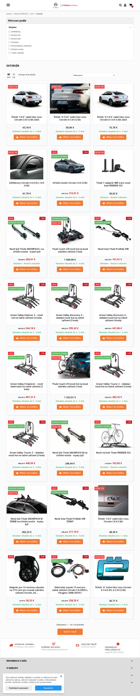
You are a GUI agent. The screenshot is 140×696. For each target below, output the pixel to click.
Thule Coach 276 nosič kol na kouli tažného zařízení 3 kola (70, 250)
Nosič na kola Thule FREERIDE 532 (113, 452)
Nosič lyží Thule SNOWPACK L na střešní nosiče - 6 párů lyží (27, 250)
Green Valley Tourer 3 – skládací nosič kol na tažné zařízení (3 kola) (27, 454)
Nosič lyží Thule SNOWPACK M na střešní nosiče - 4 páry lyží (69, 454)
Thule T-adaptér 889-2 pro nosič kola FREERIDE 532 (113, 184)
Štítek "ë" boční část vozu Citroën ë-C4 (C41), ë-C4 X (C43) (113, 589)
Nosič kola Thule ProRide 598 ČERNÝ (70, 520)
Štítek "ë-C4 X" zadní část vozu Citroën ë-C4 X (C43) (70, 118)
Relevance (95, 75)
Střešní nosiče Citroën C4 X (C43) (70, 182)
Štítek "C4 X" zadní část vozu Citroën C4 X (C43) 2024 (26, 118)
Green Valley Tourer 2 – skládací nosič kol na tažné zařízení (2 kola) (113, 385)
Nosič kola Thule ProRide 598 (113, 248)
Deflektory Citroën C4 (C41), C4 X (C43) (26, 184)
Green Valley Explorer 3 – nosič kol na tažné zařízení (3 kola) (26, 316)
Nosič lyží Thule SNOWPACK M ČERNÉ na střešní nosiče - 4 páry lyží (26, 521)
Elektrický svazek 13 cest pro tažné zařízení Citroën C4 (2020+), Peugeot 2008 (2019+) (70, 590)
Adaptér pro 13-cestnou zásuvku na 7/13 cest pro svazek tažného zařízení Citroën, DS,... (26, 590)
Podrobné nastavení (18, 688)
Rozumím (48, 688)
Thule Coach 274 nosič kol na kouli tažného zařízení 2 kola (70, 385)
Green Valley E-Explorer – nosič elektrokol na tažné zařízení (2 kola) (26, 386)
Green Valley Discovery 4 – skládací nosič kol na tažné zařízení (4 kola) (113, 318)
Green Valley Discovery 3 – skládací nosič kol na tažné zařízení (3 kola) (70, 318)
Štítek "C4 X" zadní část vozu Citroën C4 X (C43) (113, 520)
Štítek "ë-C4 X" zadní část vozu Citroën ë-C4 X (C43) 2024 (113, 118)
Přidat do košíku (26, 137)
